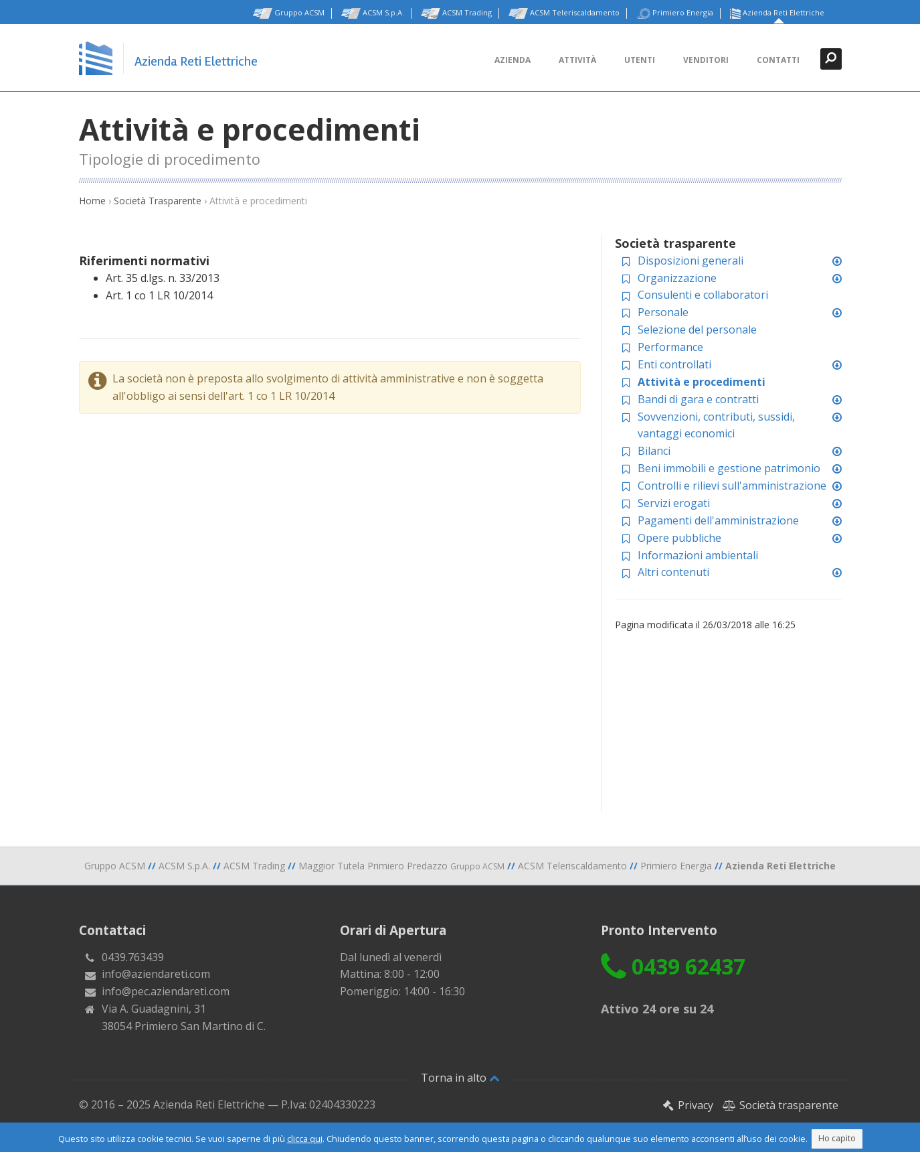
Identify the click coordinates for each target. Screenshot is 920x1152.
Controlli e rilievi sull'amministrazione (732, 485)
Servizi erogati (674, 503)
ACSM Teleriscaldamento (564, 13)
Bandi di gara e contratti (698, 399)
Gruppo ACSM (289, 13)
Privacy (687, 1105)
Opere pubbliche (679, 537)
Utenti (639, 60)
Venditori (706, 60)
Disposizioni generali (690, 260)
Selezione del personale (697, 329)
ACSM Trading (456, 13)
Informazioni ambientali (698, 555)
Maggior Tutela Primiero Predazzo (401, 865)
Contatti (778, 60)
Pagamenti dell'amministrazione (718, 520)
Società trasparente (780, 1105)
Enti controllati (674, 364)
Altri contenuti (673, 572)
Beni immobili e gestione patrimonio (729, 468)
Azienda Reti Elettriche (777, 13)
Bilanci (654, 450)
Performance (670, 347)
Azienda (512, 60)
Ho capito (837, 1138)
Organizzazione (677, 278)
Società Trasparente (157, 200)
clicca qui (305, 1139)
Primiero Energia (674, 13)
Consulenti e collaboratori (703, 294)
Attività (577, 60)
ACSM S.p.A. (372, 13)
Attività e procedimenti (701, 381)
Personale (663, 312)
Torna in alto (460, 1077)
